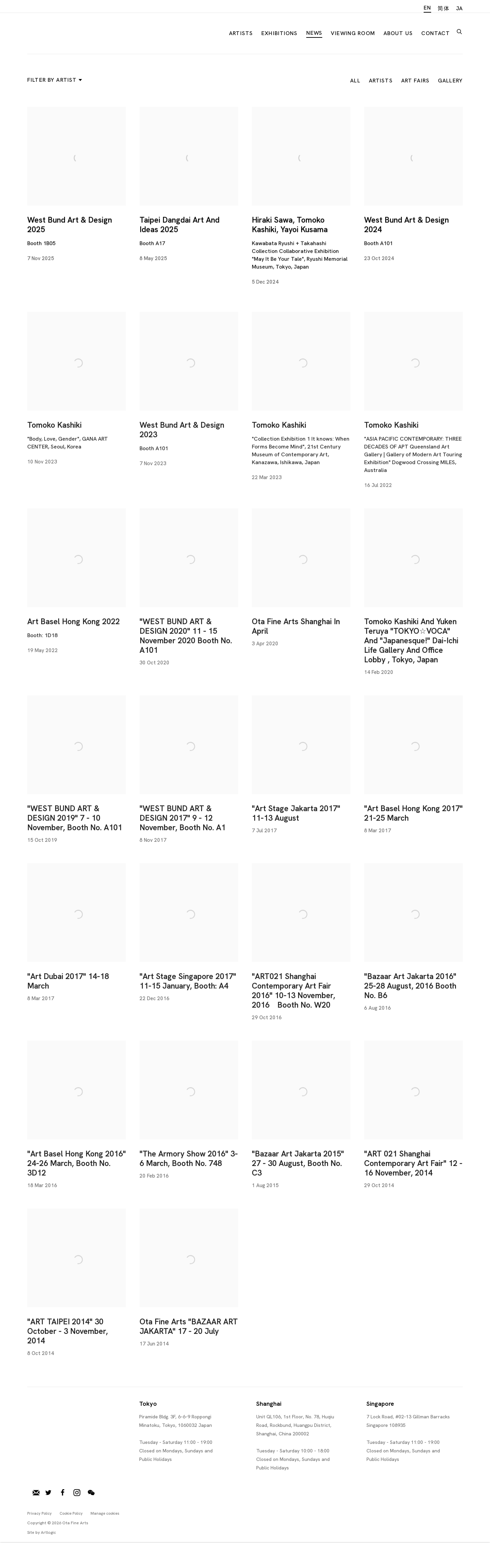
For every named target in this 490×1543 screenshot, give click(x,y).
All (355, 80)
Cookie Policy (71, 1513)
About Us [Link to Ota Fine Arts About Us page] (398, 33)
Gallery (450, 80)
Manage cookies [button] (105, 1513)
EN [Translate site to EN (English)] (427, 7)
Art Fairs (415, 80)
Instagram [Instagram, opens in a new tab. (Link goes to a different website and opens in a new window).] (76, 1492)
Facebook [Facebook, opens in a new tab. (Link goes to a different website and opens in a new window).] (62, 1492)
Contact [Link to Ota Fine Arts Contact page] (435, 33)
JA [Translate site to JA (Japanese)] (459, 8)
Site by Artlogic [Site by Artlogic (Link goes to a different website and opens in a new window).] (41, 1532)
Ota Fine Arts (63, 32)
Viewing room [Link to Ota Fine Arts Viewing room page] (353, 33)
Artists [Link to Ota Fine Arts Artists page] (241, 33)
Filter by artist (53, 79)
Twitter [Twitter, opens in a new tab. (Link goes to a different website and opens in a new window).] (48, 1492)
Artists (381, 80)
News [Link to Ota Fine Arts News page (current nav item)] (314, 32)
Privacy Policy (39, 1513)
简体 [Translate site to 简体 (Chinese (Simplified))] (443, 8)
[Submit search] (460, 30)
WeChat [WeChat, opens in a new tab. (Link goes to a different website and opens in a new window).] (91, 1492)
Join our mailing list (36, 1492)
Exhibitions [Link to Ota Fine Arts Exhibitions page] (279, 33)
